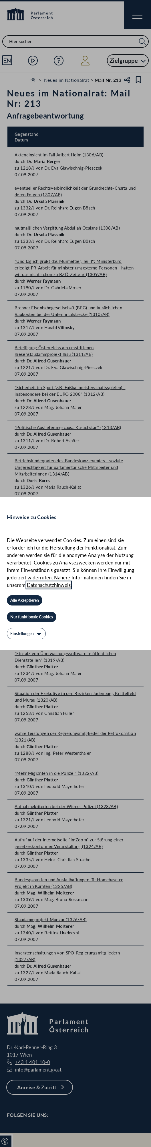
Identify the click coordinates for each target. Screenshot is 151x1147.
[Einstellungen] (26, 633)
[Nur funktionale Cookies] (31, 617)
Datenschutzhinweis (49, 585)
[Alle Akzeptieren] (24, 600)
